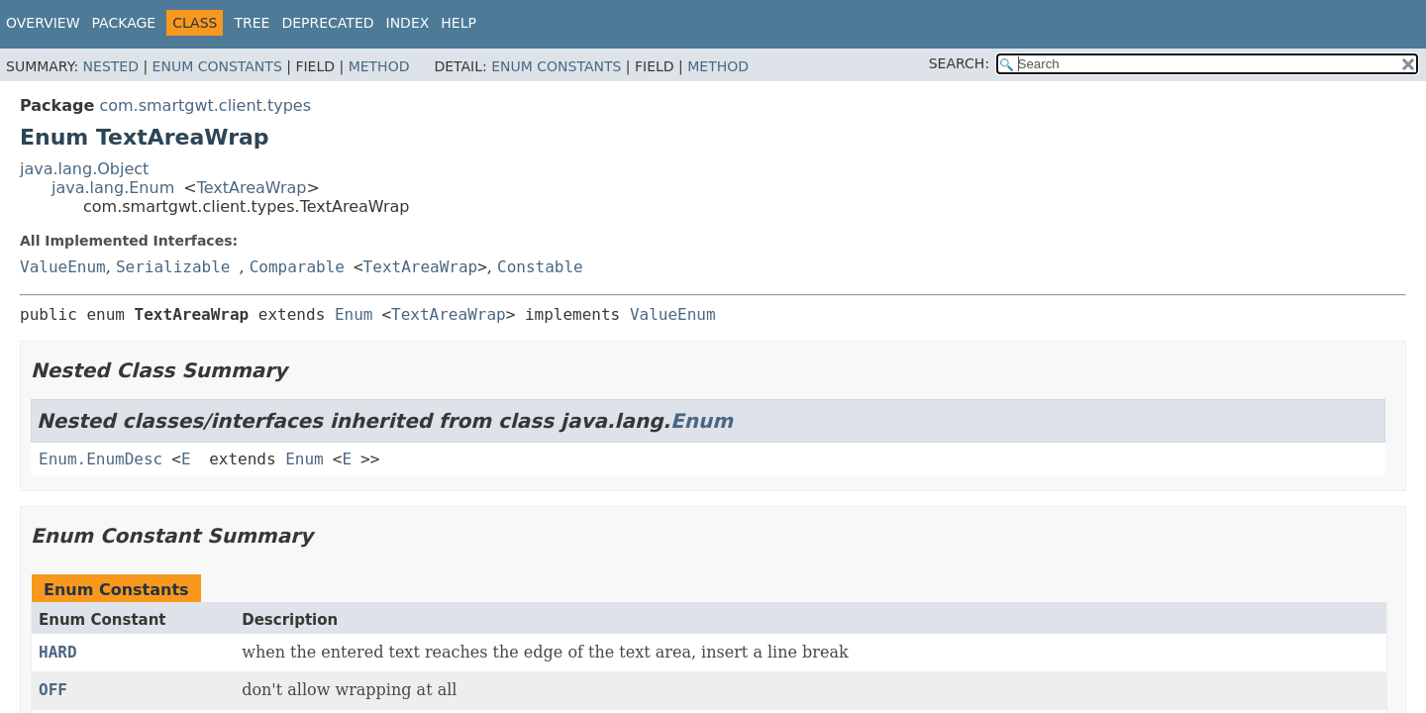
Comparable (297, 266)
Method (379, 66)
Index (408, 23)
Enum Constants (217, 66)
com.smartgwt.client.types (205, 105)
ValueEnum (63, 266)
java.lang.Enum (112, 187)
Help (458, 23)
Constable (540, 266)
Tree (251, 23)
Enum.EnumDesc (100, 459)
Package (124, 23)
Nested (111, 66)
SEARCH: (959, 63)
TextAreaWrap (252, 187)
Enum (354, 314)
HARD (58, 652)
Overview (43, 23)
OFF (53, 689)
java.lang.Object (84, 168)
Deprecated (327, 23)
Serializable (173, 266)
